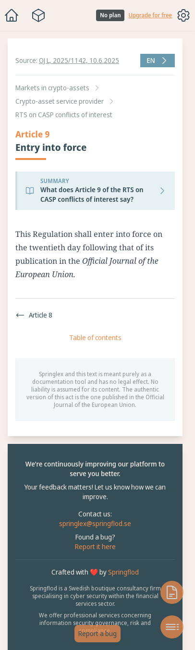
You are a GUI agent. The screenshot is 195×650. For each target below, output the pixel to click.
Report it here (95, 546)
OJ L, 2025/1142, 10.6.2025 (79, 60)
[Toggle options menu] (183, 15)
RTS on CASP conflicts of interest (63, 114)
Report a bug (97, 633)
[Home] (11, 15)
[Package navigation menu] (38, 15)
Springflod (123, 571)
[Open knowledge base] (171, 592)
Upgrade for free (150, 15)
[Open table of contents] (171, 626)
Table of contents (95, 337)
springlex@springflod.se (95, 523)
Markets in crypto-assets (52, 87)
